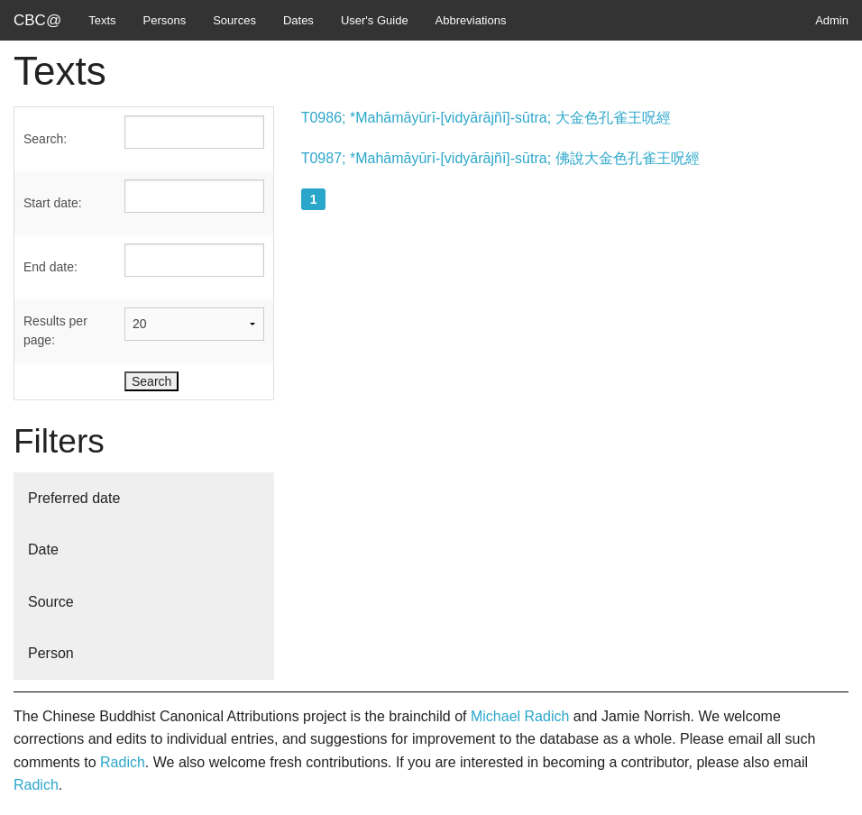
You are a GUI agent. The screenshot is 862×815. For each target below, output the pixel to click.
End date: (50, 267)
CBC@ (37, 20)
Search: (45, 139)
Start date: (52, 203)
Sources (234, 20)
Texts (101, 20)
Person (51, 653)
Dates (298, 20)
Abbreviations (471, 20)
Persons (165, 20)
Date (43, 549)
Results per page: (55, 330)
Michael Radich (520, 716)
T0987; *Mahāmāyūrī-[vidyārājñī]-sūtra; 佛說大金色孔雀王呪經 (500, 158)
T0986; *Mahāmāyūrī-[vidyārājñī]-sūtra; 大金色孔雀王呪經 (486, 117)
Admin (831, 20)
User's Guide (374, 20)
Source (51, 601)
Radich (122, 762)
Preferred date (74, 498)
